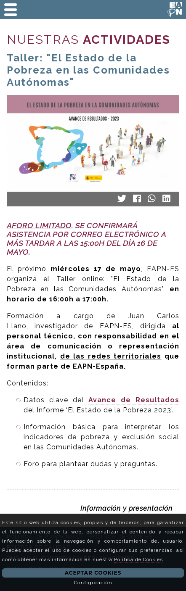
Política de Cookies (138, 559)
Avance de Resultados (133, 400)
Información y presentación (126, 508)
